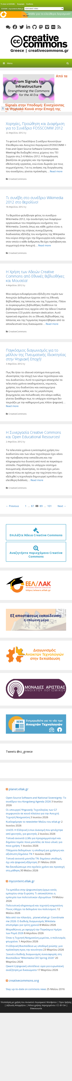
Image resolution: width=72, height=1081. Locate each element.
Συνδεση (29, 4)
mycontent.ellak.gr (16, 8)
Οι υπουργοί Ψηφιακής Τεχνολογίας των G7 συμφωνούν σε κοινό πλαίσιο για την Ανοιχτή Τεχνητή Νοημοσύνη (32, 813)
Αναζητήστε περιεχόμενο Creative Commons (36, 552)
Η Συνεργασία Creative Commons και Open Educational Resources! (33, 434)
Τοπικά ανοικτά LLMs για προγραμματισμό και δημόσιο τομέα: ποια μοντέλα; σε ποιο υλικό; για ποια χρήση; (34, 841)
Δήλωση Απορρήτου (16, 1005)
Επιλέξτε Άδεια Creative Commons (36, 533)
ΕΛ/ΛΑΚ (4, 8)
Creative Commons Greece (39, 43)
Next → (62, 506)
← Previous (12, 506)
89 (41, 506)
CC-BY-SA (61, 1005)
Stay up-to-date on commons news (26, 989)
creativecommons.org (24, 980)
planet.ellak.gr (19, 789)
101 (49, 506)
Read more (56, 171)
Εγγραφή (20, 4)
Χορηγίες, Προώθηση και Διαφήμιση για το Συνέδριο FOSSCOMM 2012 (35, 125)
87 (32, 506)
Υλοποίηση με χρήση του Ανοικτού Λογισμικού (23, 1002)
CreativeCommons (18, 179)
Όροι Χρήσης (65, 1002)
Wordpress (51, 1002)
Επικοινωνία (36, 1008)
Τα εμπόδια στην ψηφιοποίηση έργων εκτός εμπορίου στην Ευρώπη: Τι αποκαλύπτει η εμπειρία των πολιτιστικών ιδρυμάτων (31, 893)
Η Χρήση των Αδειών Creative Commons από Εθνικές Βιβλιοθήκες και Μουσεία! (35, 276)
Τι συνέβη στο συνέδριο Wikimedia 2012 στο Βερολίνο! (34, 200)
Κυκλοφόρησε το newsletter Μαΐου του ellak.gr (33, 821)
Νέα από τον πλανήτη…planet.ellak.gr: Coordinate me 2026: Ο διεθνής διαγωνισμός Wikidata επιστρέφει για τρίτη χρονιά (35, 921)
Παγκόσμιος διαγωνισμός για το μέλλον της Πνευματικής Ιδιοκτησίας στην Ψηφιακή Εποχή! (36, 354)
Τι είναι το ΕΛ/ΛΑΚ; (8, 4)
